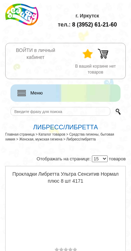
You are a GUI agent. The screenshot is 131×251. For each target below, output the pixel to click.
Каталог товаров (51, 134)
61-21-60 (94, 25)
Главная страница (20, 134)
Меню (36, 93)
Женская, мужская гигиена (41, 139)
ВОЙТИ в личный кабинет (35, 53)
